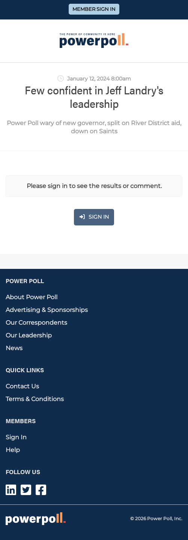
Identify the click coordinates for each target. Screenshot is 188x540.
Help (13, 449)
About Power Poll (31, 297)
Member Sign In (94, 9)
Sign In (16, 437)
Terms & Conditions (35, 399)
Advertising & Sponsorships (47, 309)
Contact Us (22, 386)
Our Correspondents (36, 322)
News (14, 348)
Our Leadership (29, 335)
